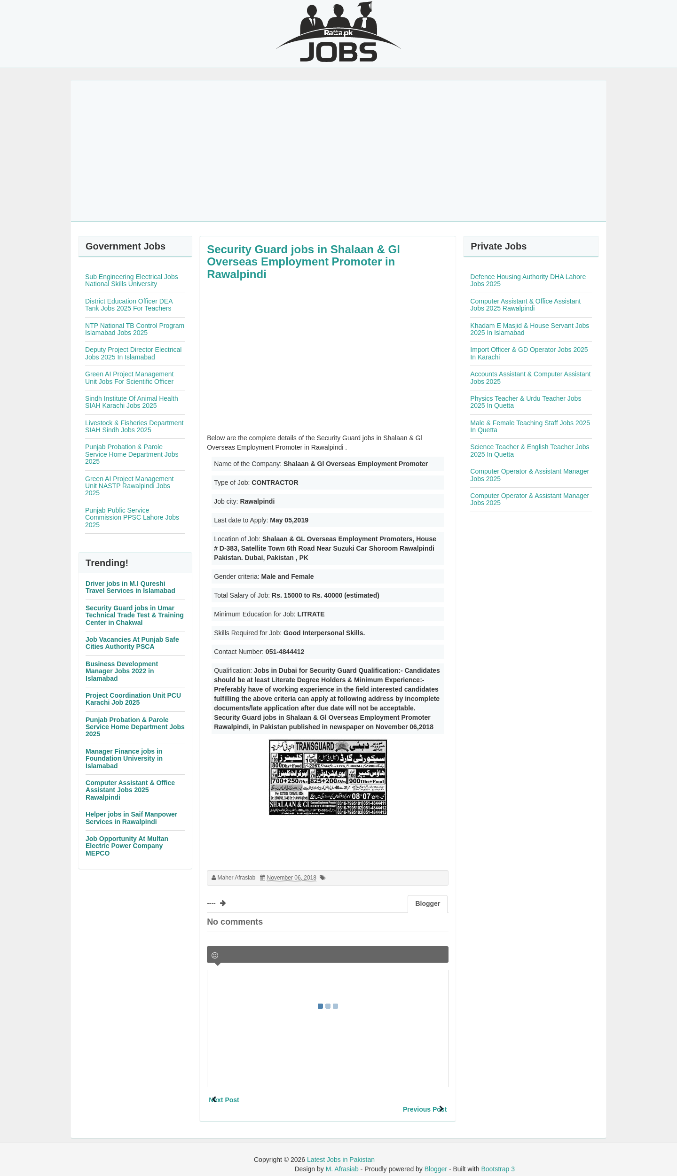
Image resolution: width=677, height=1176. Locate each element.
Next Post (241, 1100)
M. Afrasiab (342, 1159)
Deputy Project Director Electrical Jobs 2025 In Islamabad (133, 353)
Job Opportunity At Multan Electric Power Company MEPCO (127, 846)
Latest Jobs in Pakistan (341, 1150)
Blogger (436, 1159)
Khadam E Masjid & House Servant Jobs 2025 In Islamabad (529, 329)
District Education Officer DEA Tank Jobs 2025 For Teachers (129, 304)
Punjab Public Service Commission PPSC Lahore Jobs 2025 (132, 517)
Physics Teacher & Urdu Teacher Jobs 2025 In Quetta (525, 402)
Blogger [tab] (427, 903)
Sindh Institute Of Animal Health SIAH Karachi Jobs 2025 (131, 402)
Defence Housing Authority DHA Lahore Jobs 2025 (528, 280)
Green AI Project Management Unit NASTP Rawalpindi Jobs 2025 (129, 486)
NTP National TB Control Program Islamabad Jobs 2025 (134, 329)
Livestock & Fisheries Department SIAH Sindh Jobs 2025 (134, 426)
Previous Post (408, 1100)
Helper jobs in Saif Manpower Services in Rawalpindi (131, 817)
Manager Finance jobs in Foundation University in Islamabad (124, 759)
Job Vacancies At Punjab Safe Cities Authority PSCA (132, 643)
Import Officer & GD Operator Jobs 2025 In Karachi (529, 353)
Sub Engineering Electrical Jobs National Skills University (131, 280)
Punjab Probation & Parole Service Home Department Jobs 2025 (131, 454)
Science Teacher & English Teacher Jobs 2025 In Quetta (529, 450)
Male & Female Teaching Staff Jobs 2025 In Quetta (530, 426)
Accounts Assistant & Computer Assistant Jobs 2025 (530, 377)
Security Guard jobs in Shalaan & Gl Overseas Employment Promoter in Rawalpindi (303, 261)
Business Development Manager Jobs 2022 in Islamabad (122, 671)
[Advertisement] (338, 151)
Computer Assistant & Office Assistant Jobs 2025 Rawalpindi (130, 790)
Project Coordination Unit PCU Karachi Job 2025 (133, 699)
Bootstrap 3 (498, 1159)
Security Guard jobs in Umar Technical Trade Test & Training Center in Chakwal (135, 615)
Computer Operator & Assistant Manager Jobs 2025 (529, 474)
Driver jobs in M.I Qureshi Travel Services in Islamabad (130, 587)
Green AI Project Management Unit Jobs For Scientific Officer (129, 377)
